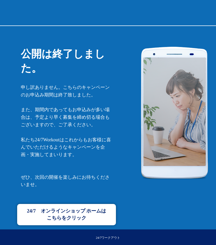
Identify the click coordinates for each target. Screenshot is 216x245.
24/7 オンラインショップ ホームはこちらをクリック (66, 214)
